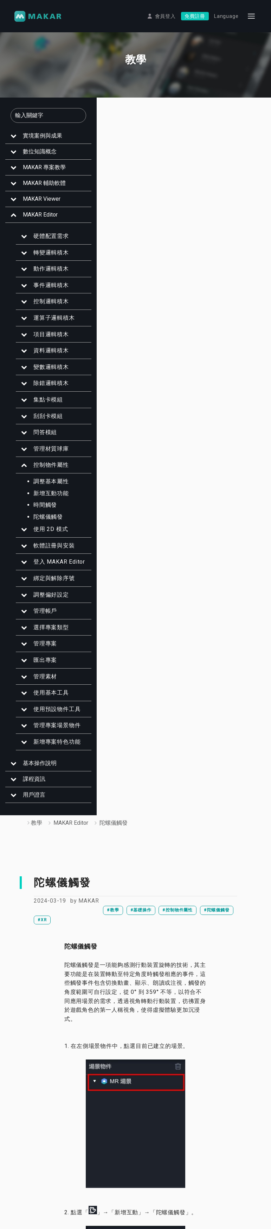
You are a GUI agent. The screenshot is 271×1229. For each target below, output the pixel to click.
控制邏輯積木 (46, 306)
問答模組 (40, 437)
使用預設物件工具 (52, 713)
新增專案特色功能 (52, 746)
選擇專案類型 (46, 632)
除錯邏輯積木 (46, 388)
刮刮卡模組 (43, 420)
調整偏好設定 (46, 599)
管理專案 (40, 648)
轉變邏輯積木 (46, 257)
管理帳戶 (40, 615)
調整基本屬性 (46, 486)
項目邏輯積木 (46, 339)
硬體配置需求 (46, 240)
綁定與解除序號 (49, 582)
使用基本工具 (46, 697)
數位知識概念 (35, 156)
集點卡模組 (43, 404)
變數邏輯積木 (46, 371)
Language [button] (226, 16)
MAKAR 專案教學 (39, 171)
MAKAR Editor (35, 219)
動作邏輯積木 (46, 273)
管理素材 (40, 681)
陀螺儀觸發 (43, 521)
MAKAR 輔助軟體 (39, 187)
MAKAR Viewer (37, 203)
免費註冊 (195, 16)
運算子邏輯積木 (49, 322)
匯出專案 (40, 664)
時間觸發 (40, 509)
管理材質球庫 (46, 453)
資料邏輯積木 (46, 355)
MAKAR (88, 901)
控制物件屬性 (46, 469)
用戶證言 (29, 799)
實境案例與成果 (37, 140)
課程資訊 (29, 783)
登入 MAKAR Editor (54, 566)
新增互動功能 (46, 497)
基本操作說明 (35, 767)
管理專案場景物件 (52, 730)
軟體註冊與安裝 (49, 550)
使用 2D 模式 (45, 534)
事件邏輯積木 (46, 289)
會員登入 (165, 16)
